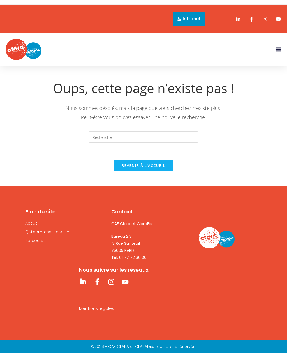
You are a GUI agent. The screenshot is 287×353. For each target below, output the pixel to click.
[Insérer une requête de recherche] (143, 137)
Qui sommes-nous (47, 232)
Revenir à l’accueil (143, 165)
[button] (278, 49)
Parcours (34, 240)
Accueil (32, 223)
